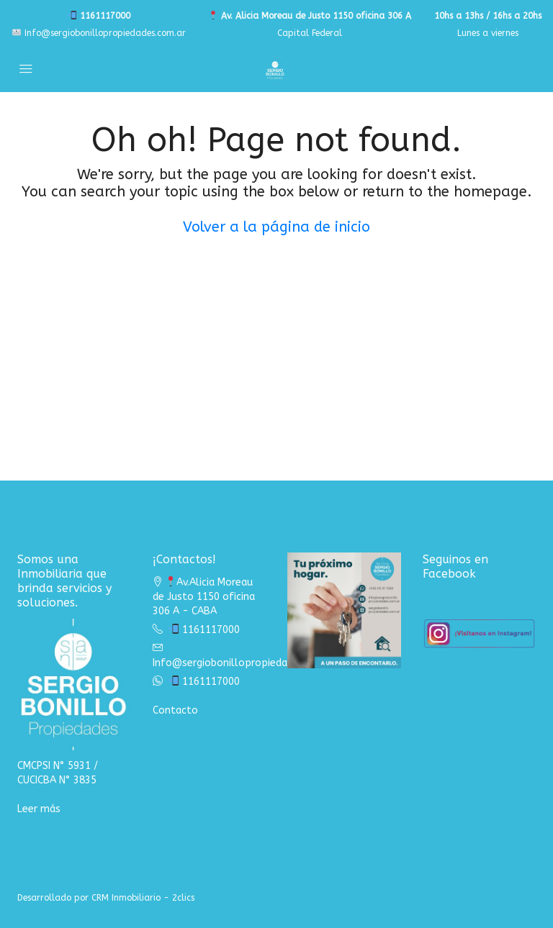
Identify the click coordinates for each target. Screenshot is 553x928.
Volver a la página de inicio (276, 227)
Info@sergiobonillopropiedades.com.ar (99, 33)
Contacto (175, 710)
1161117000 (99, 16)
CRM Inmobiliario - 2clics (142, 898)
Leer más (38, 809)
